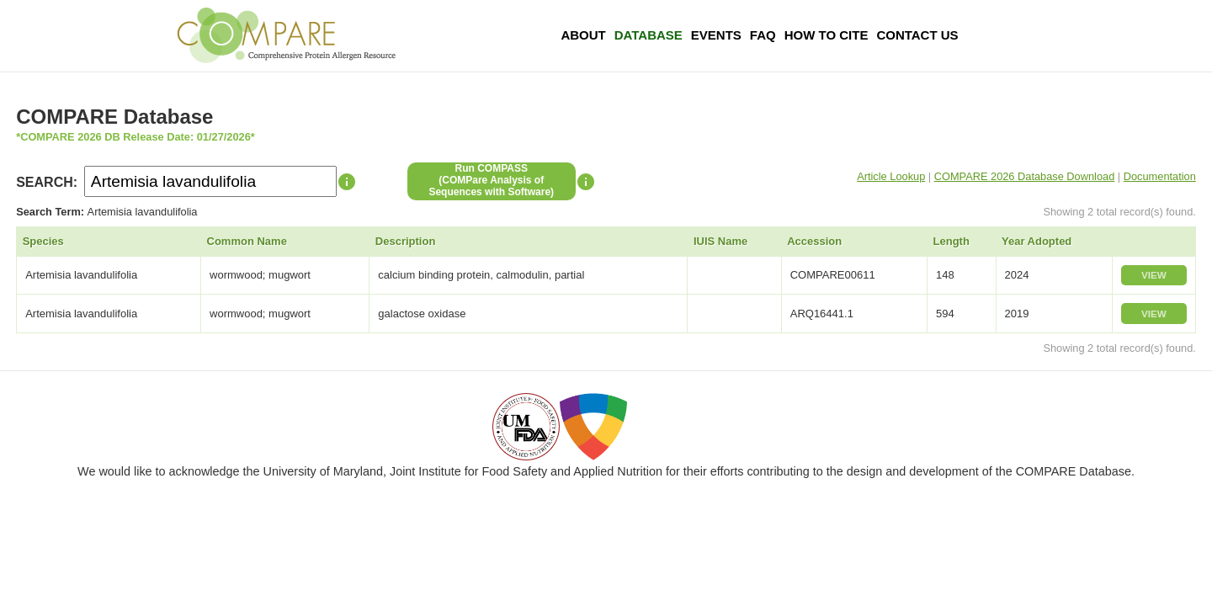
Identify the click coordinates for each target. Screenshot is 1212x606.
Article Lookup (891, 176)
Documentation (1160, 176)
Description (405, 241)
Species (43, 241)
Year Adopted (1036, 241)
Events (716, 35)
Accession (814, 241)
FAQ (763, 35)
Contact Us (917, 35)
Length (951, 241)
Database (648, 35)
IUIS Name (720, 241)
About (583, 35)
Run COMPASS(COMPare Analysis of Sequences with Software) (491, 180)
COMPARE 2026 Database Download (1024, 176)
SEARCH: (46, 182)
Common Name (247, 241)
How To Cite (826, 35)
